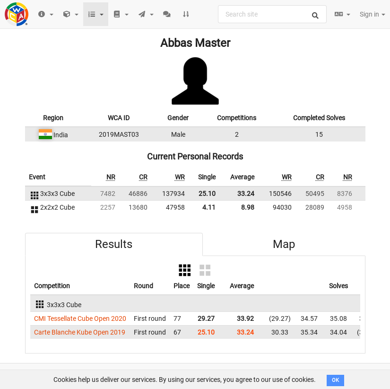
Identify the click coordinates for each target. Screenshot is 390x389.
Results (113, 244)
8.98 (247, 207)
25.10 (207, 193)
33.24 (245, 193)
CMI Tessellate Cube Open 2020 (80, 318)
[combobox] (272, 14)
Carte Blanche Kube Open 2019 (79, 332)
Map (284, 244)
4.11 (209, 207)
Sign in (372, 14)
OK (335, 380)
